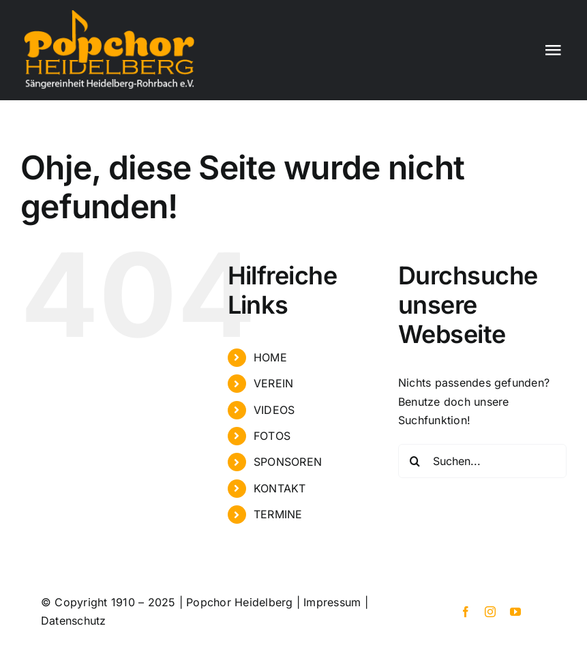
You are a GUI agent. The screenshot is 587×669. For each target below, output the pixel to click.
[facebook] (465, 611)
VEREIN (273, 383)
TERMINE (278, 514)
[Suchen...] (482, 461)
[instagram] (490, 611)
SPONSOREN (288, 462)
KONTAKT (280, 488)
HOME (270, 357)
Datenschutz (73, 620)
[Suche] (415, 461)
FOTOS (272, 436)
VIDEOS (274, 410)
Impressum (332, 602)
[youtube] (515, 611)
